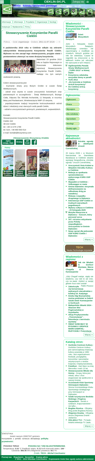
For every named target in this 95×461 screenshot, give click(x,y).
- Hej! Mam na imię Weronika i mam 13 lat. (81, 367)
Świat (66, 15)
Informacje (6, 22)
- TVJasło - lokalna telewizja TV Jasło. (80, 421)
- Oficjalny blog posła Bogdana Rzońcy (80, 409)
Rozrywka (51, 15)
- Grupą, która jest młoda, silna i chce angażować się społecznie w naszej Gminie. (80, 375)
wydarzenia (17, 27)
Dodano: (43, 42)
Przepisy (90, 15)
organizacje (42, 22)
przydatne (30, 22)
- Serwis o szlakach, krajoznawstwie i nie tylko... (80, 401)
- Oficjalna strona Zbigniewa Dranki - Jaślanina (80, 415)
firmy (27, 27)
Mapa (74, 15)
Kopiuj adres (42, 457)
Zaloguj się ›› (78, 3)
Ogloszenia (58, 15)
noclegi (53, 22)
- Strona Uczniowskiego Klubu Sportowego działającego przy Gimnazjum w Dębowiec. (80, 388)
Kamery (82, 15)
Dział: (21, 42)
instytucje (6, 27)
